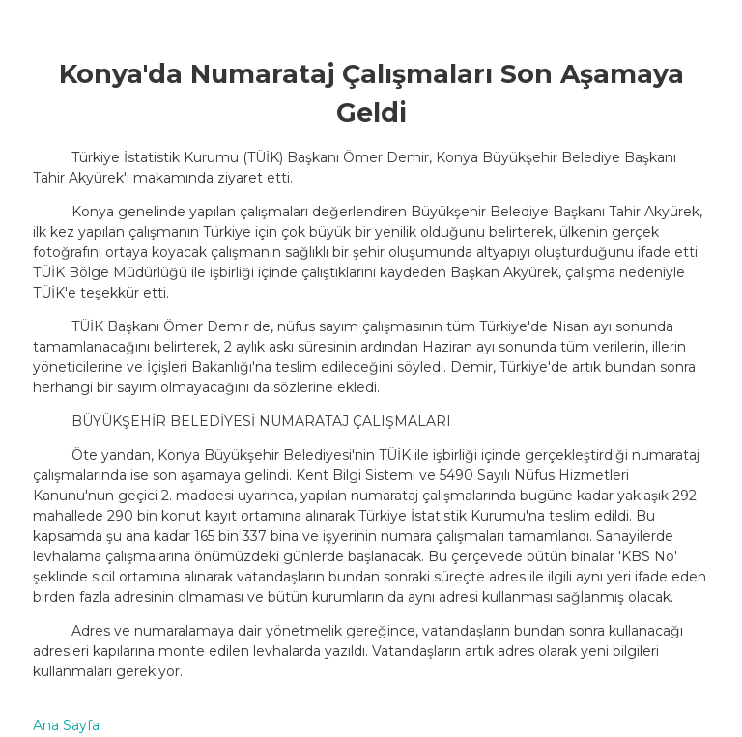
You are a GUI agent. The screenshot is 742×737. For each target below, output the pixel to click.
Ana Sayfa (66, 725)
